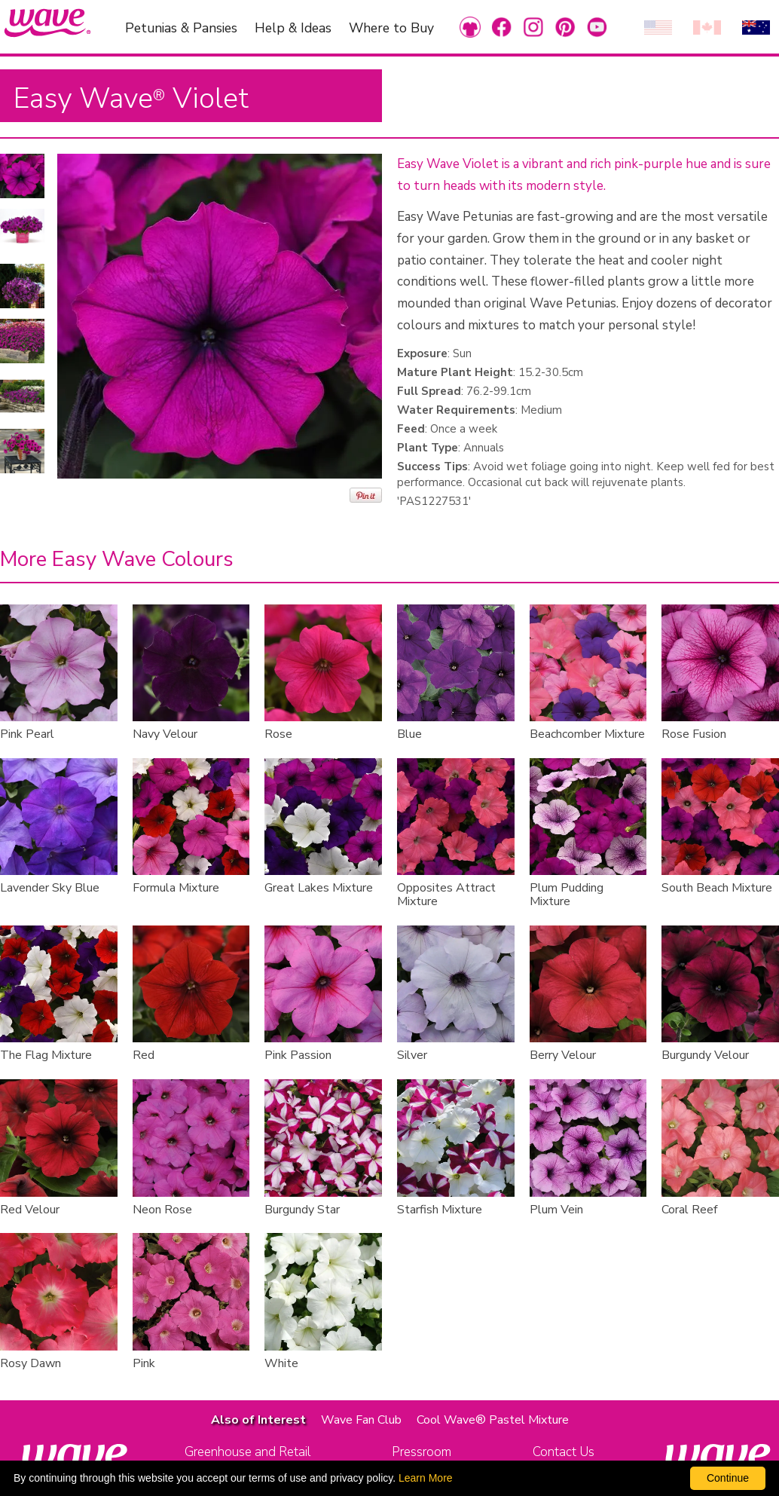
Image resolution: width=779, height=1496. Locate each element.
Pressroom (421, 1452)
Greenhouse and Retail (247, 1452)
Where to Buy (391, 27)
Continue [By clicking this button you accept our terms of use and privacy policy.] (728, 1478)
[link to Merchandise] (470, 27)
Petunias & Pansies (181, 27)
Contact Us (563, 1452)
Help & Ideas (293, 27)
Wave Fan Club (361, 1420)
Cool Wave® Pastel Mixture (493, 1420)
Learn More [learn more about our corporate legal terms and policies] (426, 1478)
